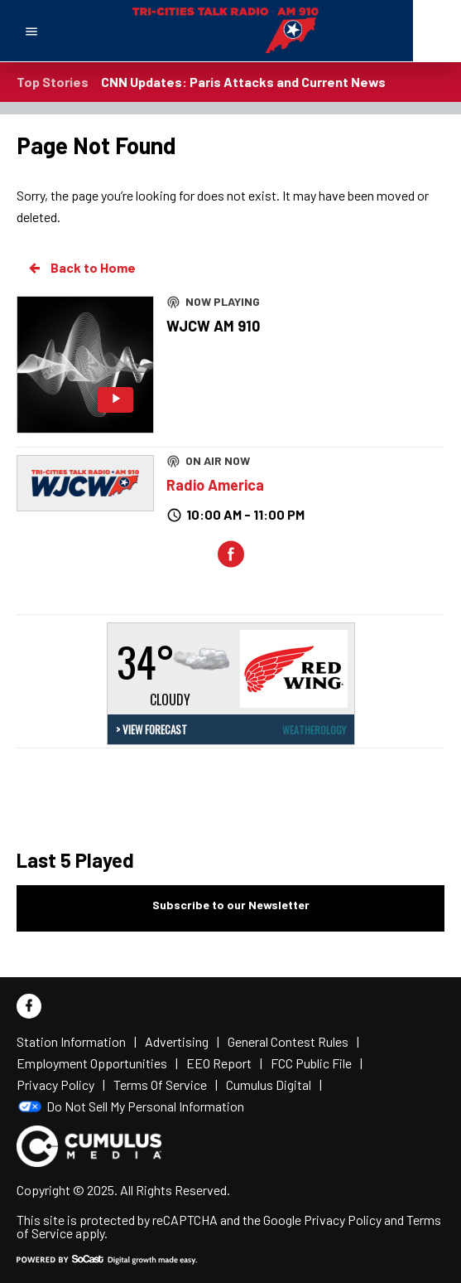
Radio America (215, 485)
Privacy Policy (343, 1219)
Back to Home (81, 267)
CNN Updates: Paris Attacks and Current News (243, 82)
